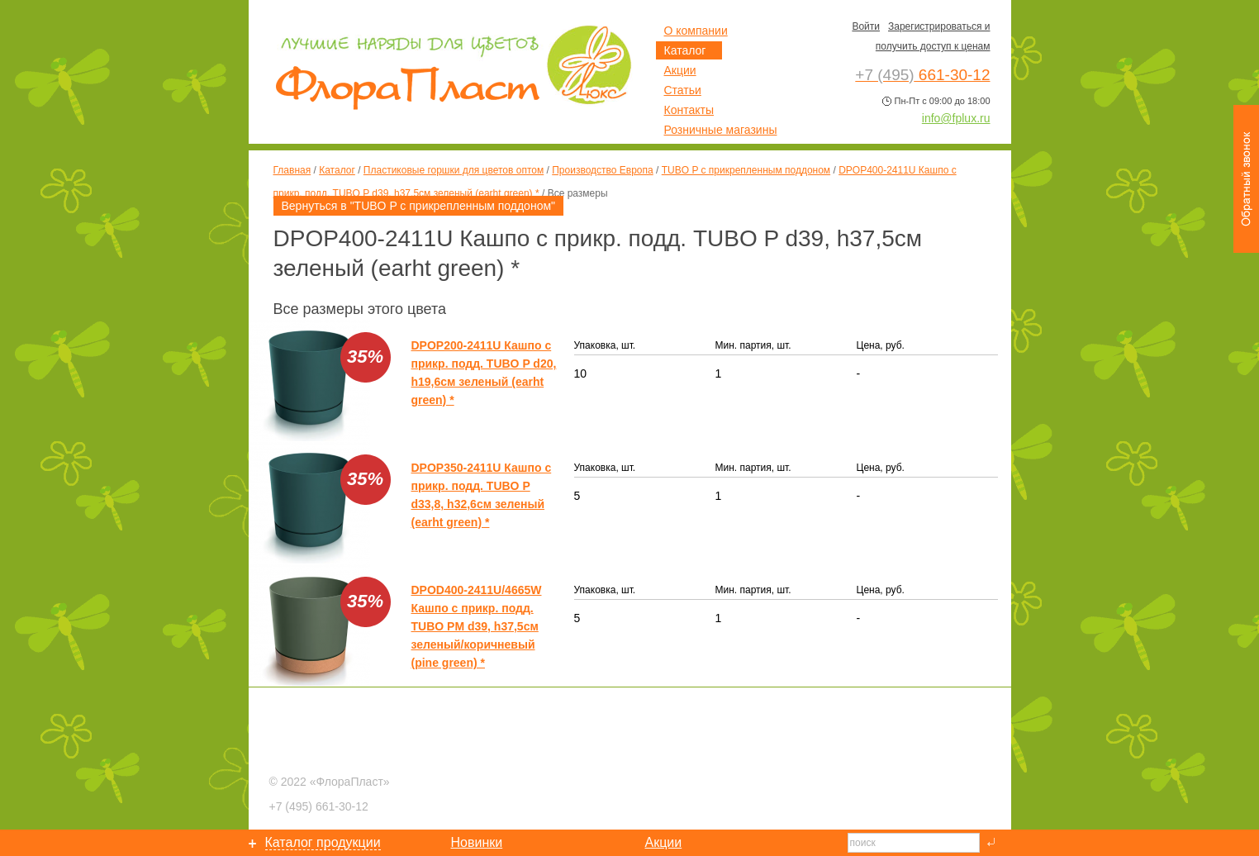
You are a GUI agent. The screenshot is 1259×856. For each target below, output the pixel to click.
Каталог (337, 170)
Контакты (689, 110)
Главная (292, 170)
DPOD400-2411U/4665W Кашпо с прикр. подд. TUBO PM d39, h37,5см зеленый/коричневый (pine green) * (476, 626)
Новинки (477, 842)
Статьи (682, 90)
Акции (680, 70)
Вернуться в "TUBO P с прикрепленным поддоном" (419, 205)
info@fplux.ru (956, 118)
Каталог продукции (323, 842)
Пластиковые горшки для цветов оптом (453, 170)
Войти (866, 26)
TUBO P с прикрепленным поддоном (746, 170)
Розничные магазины (720, 129)
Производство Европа (602, 170)
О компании (696, 30)
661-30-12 (318, 806)
